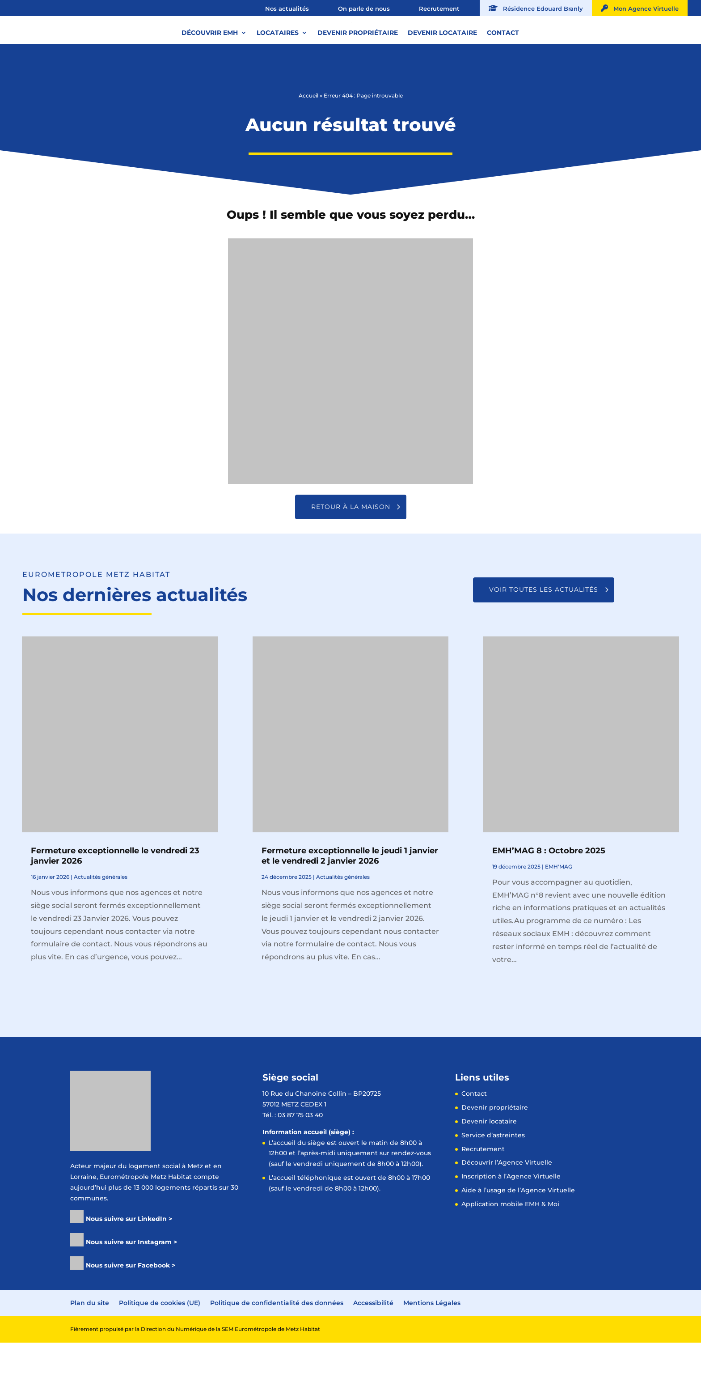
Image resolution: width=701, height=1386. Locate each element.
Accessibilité (373, 1346)
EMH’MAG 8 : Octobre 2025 (548, 894)
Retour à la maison (350, 550)
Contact (503, 66)
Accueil (308, 139)
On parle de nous (364, 8)
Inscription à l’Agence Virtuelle (511, 1220)
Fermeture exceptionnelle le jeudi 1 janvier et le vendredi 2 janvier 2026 (350, 899)
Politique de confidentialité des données (276, 1346)
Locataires (278, 66)
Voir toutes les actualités (543, 633)
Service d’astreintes (493, 1178)
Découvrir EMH (210, 66)
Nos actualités (287, 8)
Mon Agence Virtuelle (640, 8)
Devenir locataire (442, 66)
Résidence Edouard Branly (536, 8)
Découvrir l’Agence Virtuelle (506, 1206)
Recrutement (439, 8)
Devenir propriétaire (357, 66)
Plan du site (89, 1346)
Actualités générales (100, 920)
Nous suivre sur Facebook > (130, 1309)
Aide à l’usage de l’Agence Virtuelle (518, 1233)
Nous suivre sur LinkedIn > (129, 1262)
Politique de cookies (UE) (159, 1346)
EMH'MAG (558, 910)
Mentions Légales (431, 1346)
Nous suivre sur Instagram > (131, 1285)
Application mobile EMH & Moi (510, 1247)
